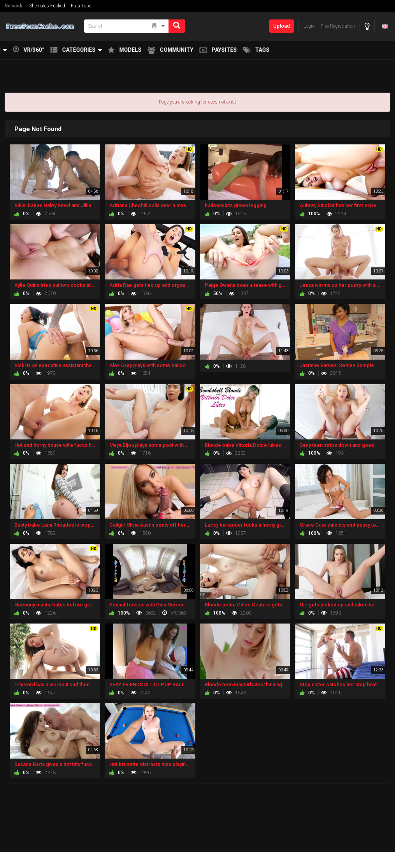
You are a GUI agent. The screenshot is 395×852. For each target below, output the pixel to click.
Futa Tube (81, 6)
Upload (281, 26)
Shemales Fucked (47, 6)
